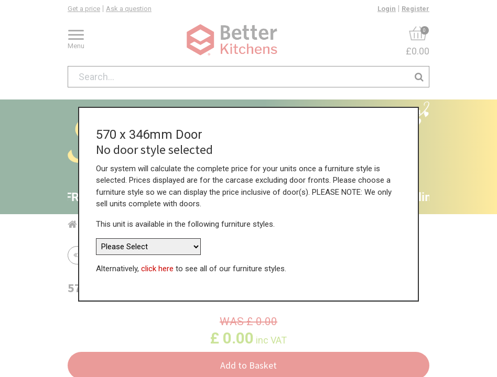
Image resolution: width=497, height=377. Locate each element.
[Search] (419, 76)
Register (415, 8)
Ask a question (129, 8)
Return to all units (111, 255)
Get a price (84, 8)
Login (386, 8)
